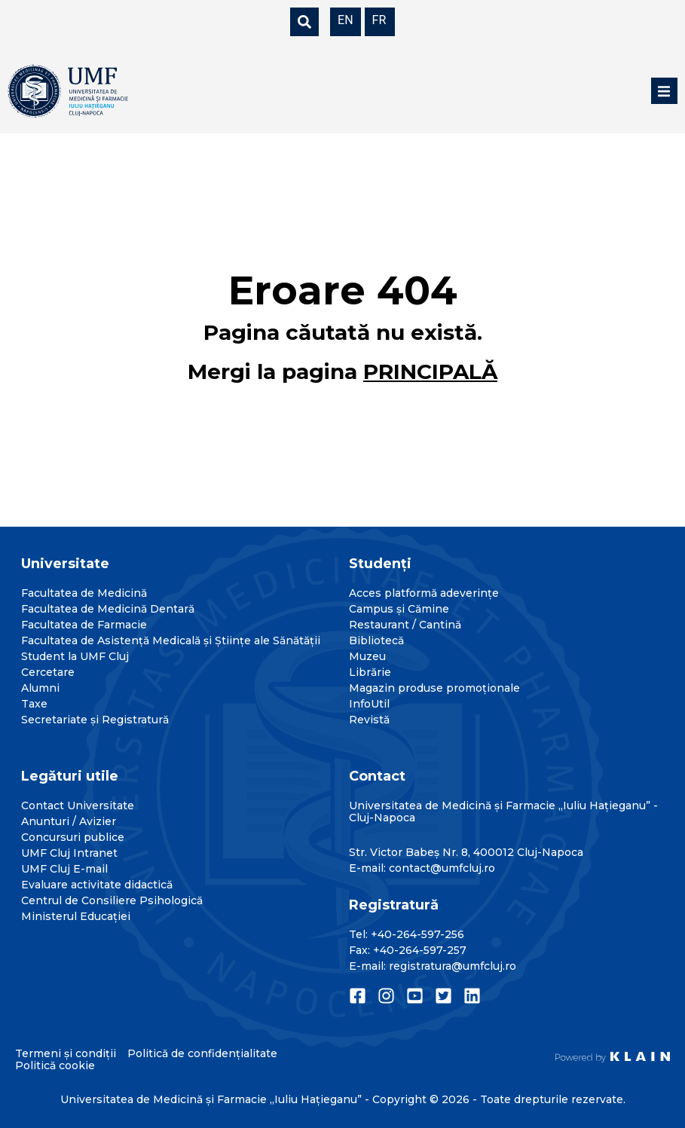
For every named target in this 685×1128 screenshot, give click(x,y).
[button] (664, 91)
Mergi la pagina (342, 371)
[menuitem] (345, 19)
